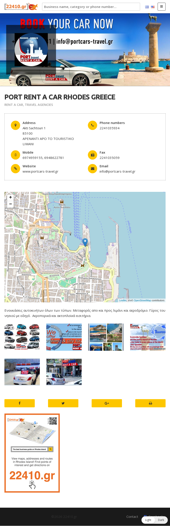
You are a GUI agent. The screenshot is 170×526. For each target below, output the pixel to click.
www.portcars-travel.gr (40, 171)
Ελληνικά (147, 7)
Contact (132, 516)
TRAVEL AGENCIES (39, 104)
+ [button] (10, 197)
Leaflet (122, 300)
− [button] (10, 204)
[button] (154, 520)
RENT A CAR (13, 104)
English (153, 7)
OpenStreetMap (142, 300)
